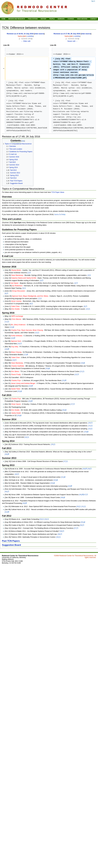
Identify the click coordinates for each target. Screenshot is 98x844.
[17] (25, 355)
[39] (88, 469)
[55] (82, 522)
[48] (62, 497)
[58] (61, 531)
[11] (6, 322)
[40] (16, 474)
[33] (85, 432)
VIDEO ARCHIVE (82, 19)
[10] (87, 309)
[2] (88, 275)
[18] (13, 360)
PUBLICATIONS (33, 19)
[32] (89, 429)
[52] (6, 512)
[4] (75, 283)
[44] (69, 486)
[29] (18, 415)
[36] (6, 454)
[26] (29, 401)
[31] (89, 426)
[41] (62, 477)
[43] (51, 483)
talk (24, 36)
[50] (77, 506)
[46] (80, 495)
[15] (18, 344)
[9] (85, 306)
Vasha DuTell (59, 214)
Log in (93, 1)
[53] (41, 519)
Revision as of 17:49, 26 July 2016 (67, 34)
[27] (71, 404)
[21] (81, 371)
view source (39, 34)
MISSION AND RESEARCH (16, 19)
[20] (46, 368)
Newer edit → (72, 41)
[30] (89, 423)
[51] (82, 506)
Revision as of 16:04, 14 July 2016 (20, 34)
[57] (75, 528)
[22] (76, 374)
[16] (6, 349)
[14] (12, 338)
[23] (63, 380)
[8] (30, 304)
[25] (18, 391)
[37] (64, 461)
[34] (25, 437)
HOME (3, 19)
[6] (6, 293)
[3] (41, 280)
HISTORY (43, 19)
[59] (59, 534)
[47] (84, 495)
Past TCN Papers (11, 541)
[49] (23, 503)
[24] (29, 386)
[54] (45, 519)
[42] (54, 480)
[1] (28, 273)
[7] (39, 298)
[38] (83, 469)
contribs (30, 36)
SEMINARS (61, 19)
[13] (36, 333)
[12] (11, 327)
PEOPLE (52, 19)
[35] (52, 444)
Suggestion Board (11, 545)
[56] (81, 525)
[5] (23, 288)
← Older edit (25, 41)
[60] (57, 537)
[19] (81, 363)
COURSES (70, 19)
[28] (63, 410)
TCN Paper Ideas (57, 192)
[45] (6, 492)
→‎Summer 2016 (26, 39)
